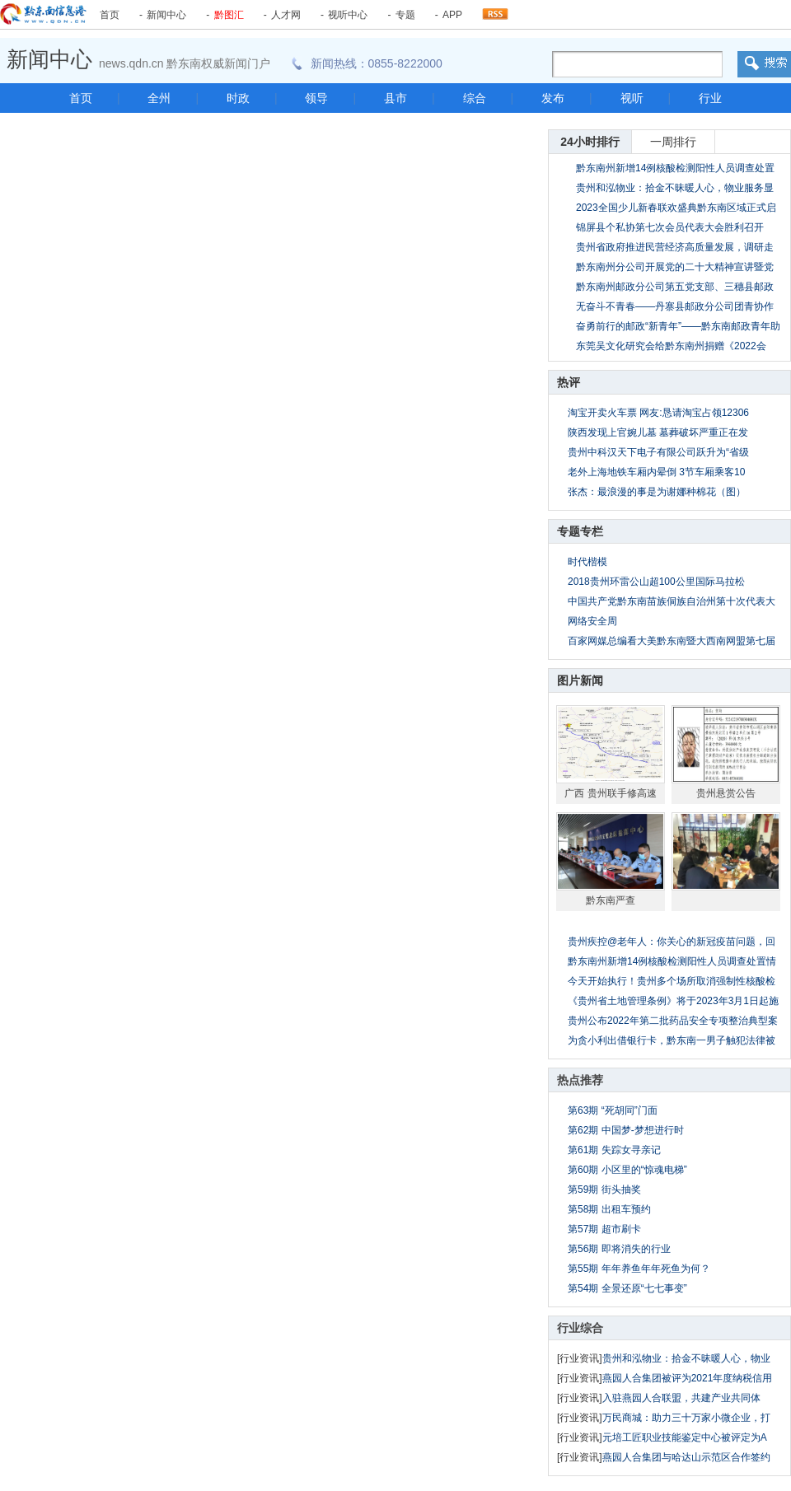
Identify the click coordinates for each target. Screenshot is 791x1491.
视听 (632, 98)
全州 (159, 98)
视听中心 (347, 15)
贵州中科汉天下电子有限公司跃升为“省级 (658, 452)
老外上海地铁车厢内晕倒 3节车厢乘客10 (656, 472)
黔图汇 (229, 15)
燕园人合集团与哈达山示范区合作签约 (686, 1457)
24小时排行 (590, 141)
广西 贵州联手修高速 (610, 793)
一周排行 (673, 141)
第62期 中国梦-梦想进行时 (626, 1130)
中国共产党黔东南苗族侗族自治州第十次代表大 (671, 601)
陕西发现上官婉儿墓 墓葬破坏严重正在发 (658, 432)
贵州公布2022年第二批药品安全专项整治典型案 (673, 1020)
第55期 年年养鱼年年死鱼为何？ (639, 1268)
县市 (395, 98)
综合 (474, 98)
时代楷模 (587, 562)
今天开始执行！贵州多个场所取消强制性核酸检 (671, 981)
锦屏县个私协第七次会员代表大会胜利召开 (670, 227)
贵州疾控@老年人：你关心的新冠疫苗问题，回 (671, 941)
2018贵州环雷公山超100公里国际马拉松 (656, 581)
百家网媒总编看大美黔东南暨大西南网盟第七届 (671, 641)
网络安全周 (592, 621)
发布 (552, 98)
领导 (316, 98)
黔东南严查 (610, 900)
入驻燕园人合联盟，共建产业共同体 (681, 1398)
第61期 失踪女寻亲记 (614, 1150)
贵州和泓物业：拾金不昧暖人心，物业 (686, 1358)
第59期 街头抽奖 (604, 1189)
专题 (405, 15)
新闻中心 (166, 15)
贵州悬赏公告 (726, 793)
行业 (710, 98)
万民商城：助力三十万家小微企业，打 (686, 1417)
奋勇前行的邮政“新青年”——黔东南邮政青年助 (678, 326)
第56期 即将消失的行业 (619, 1249)
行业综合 (580, 1327)
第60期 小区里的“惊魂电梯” (627, 1170)
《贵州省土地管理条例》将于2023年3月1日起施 (673, 1001)
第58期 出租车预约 (609, 1209)
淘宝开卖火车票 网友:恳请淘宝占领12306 (658, 412)
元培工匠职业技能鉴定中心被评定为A (684, 1437)
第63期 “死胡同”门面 (613, 1110)
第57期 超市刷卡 (604, 1229)
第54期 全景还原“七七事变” (627, 1288)
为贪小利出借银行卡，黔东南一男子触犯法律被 (671, 1040)
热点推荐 (580, 1080)
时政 (238, 98)
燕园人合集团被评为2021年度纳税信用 (687, 1378)
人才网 (286, 15)
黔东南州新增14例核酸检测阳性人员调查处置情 (672, 961)
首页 (109, 15)
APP (452, 15)
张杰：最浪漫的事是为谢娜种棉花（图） (657, 492)
